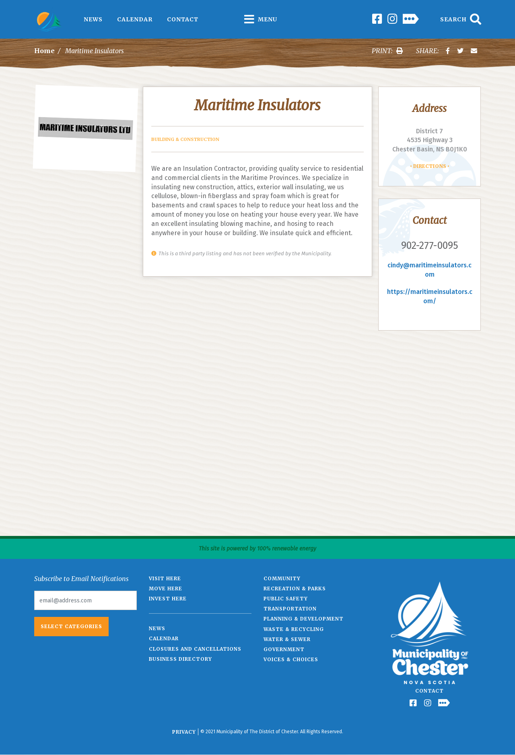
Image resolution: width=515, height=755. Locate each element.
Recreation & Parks (295, 588)
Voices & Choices (291, 659)
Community (282, 578)
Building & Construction (185, 139)
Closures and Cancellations (195, 649)
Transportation (290, 609)
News (93, 19)
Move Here (165, 588)
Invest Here (168, 599)
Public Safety (286, 599)
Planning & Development (304, 619)
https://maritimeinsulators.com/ (429, 296)
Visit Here (165, 578)
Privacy (184, 732)
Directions (429, 166)
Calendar (134, 19)
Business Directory (180, 659)
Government (284, 649)
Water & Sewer (287, 639)
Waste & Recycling (294, 629)
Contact (182, 19)
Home (44, 51)
